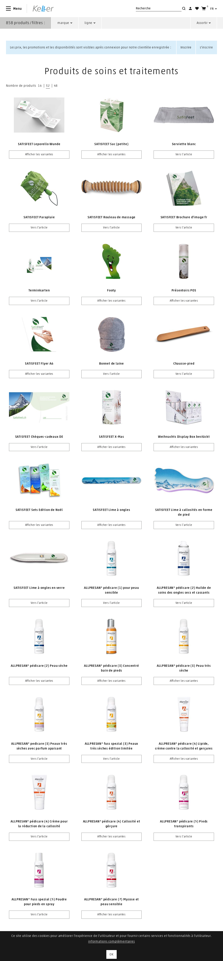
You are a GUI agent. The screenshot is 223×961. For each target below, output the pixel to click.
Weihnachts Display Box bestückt (184, 436)
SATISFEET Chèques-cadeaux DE (39, 436)
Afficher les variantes (39, 154)
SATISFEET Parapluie (39, 217)
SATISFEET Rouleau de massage (111, 217)
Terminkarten (39, 290)
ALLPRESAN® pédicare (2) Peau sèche (39, 665)
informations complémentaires (111, 941)
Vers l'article (184, 154)
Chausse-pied (183, 363)
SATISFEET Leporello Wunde (39, 144)
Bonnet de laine (111, 363)
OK (111, 954)
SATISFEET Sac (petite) (111, 144)
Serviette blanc (184, 144)
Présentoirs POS (184, 290)
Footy (111, 290)
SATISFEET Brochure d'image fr (184, 217)
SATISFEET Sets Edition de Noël (39, 509)
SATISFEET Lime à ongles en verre (39, 587)
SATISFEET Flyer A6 (39, 363)
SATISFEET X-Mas (111, 436)
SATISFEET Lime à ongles (111, 509)
